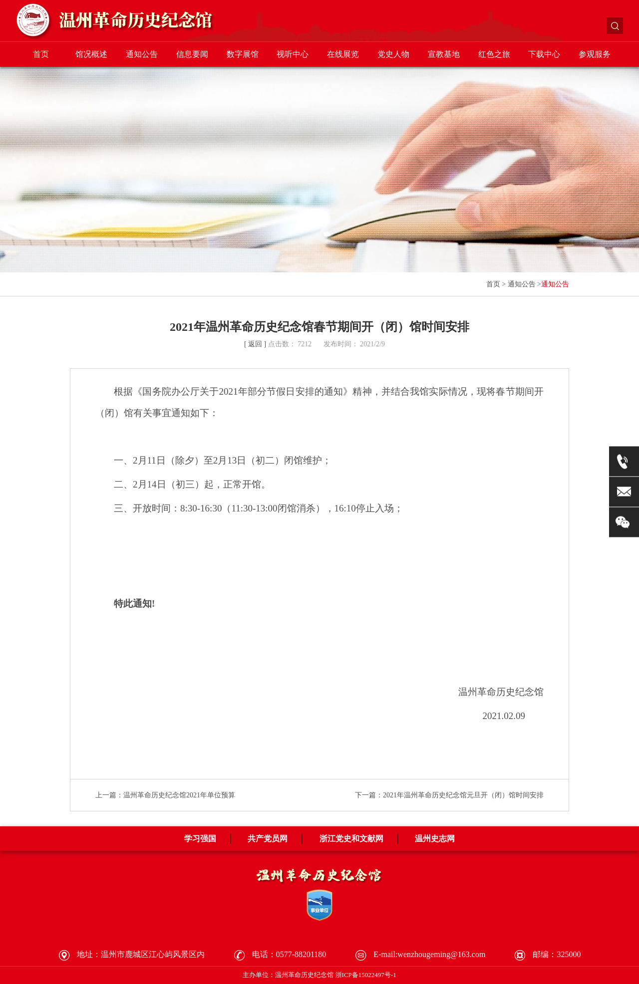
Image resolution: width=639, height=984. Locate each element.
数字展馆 (243, 54)
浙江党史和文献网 (351, 838)
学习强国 (200, 838)
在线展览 (343, 54)
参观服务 (595, 54)
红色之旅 (494, 54)
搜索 (615, 25)
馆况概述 (91, 54)
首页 (41, 54)
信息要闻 (192, 54)
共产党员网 (268, 838)
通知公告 (142, 54)
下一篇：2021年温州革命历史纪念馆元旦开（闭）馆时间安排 (449, 795)
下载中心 (544, 54)
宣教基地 (444, 54)
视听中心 (293, 54)
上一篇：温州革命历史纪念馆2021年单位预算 (165, 795)
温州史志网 (435, 838)
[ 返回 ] (255, 344)
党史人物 (393, 54)
